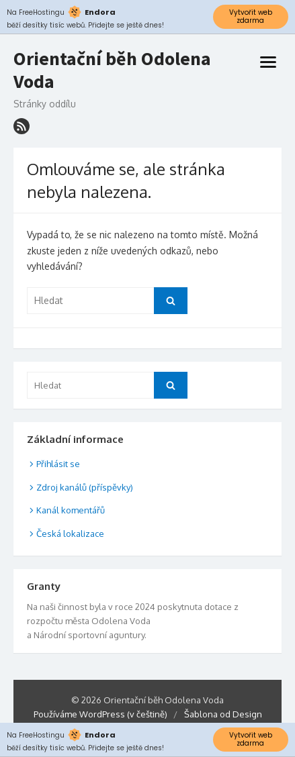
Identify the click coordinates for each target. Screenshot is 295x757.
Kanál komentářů (70, 510)
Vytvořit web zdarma (250, 16)
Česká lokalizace (70, 533)
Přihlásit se (58, 463)
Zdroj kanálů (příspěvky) (84, 487)
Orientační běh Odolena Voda (112, 70)
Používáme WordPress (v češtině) (100, 714)
